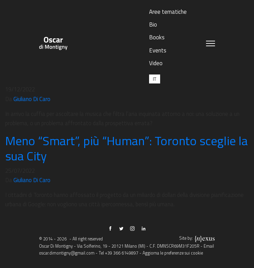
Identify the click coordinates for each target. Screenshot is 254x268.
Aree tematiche (168, 11)
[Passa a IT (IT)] (154, 79)
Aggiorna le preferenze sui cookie (173, 253)
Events (157, 50)
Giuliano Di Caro (31, 99)
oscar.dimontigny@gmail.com (67, 253)
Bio (153, 24)
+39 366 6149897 (121, 253)
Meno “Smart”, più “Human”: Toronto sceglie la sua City (126, 148)
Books (157, 37)
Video (156, 63)
